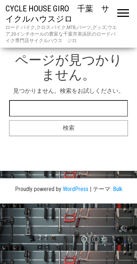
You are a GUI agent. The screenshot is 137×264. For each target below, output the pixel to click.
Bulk (117, 189)
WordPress (75, 189)
